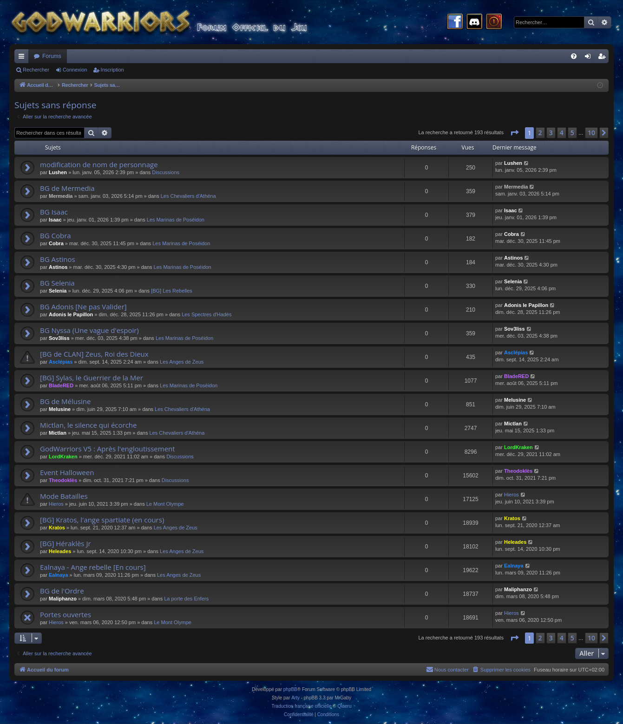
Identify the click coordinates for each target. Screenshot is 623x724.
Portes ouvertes (65, 614)
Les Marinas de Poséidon (175, 219)
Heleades (60, 551)
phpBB (290, 689)
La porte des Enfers (186, 598)
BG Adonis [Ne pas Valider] (83, 306)
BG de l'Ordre (62, 590)
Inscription (112, 69)
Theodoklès (63, 480)
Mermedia (60, 196)
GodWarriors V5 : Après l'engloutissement (107, 448)
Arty (295, 697)
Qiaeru (344, 706)
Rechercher (36, 69)
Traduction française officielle (302, 706)
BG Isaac (54, 211)
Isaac (55, 219)
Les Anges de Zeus (181, 362)
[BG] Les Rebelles (171, 291)
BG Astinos (57, 259)
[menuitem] (574, 56)
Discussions (165, 172)
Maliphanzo (63, 598)
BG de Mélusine (65, 401)
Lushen (58, 172)
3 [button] (551, 132)
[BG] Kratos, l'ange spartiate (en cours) (102, 519)
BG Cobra (55, 235)
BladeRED (61, 385)
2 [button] (540, 132)
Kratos (57, 527)
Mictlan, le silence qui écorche (88, 425)
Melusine (60, 409)
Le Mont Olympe (165, 504)
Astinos (58, 267)
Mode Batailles (64, 496)
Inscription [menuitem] (604, 58)
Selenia (58, 291)
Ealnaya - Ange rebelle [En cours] (93, 567)
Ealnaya (58, 575)
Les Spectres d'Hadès (206, 314)
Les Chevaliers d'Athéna (188, 196)
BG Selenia (57, 282)
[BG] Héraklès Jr (65, 543)
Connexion (75, 69)
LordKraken (63, 456)
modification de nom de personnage (99, 164)
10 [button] (591, 132)
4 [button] (562, 132)
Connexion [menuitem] (590, 58)
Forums (51, 56)
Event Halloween (67, 472)
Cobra (56, 243)
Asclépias (60, 362)
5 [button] (572, 132)
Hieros (56, 504)
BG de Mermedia (67, 188)
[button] (514, 132)
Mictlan (57, 433)
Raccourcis (23, 58)
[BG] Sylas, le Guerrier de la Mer (91, 377)
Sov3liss (59, 338)
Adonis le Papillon (71, 314)
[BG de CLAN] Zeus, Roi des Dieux (94, 354)
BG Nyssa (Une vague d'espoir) (89, 330)
